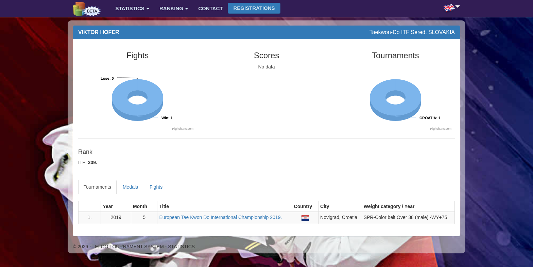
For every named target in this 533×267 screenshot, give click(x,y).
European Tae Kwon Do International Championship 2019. (220, 217)
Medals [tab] (130, 187)
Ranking (173, 8)
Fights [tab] (156, 187)
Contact (210, 8)
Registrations (254, 8)
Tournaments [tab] (97, 187)
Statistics (132, 8)
